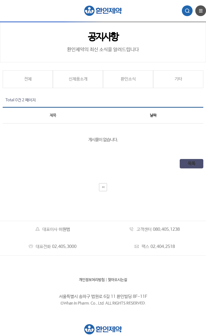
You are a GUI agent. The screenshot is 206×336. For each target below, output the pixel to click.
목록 (191, 163)
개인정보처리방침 (92, 280)
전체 (28, 79)
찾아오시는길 (117, 280)
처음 (103, 187)
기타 (178, 79)
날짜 (153, 115)
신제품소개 (78, 79)
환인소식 (128, 79)
